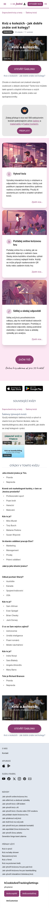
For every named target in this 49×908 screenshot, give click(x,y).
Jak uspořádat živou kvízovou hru (15, 829)
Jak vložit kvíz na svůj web (12, 822)
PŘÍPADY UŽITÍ (8, 844)
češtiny (36, 121)
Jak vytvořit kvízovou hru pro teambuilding (19, 870)
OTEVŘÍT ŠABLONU (24, 69)
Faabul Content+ (30, 124)
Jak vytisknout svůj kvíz (11, 818)
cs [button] (45, 4)
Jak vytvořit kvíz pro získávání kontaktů (18, 826)
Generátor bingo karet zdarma (14, 836)
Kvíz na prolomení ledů (11, 863)
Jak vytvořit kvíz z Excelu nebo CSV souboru (20, 811)
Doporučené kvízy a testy (12, 13)
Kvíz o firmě (7, 860)
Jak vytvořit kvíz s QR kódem (13, 804)
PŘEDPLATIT (24, 131)
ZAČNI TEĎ (24, 359)
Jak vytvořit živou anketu (12, 833)
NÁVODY (5, 792)
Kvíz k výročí (7, 849)
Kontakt (5, 753)
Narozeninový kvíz (9, 856)
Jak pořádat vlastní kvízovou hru (15, 815)
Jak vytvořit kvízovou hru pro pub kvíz (17, 867)
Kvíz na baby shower (10, 852)
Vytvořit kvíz (35, 4)
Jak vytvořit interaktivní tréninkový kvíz (17, 874)
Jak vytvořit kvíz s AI (10, 807)
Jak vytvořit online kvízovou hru (14, 797)
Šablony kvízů (31, 13)
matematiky (15, 124)
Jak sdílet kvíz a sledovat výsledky (16, 800)
